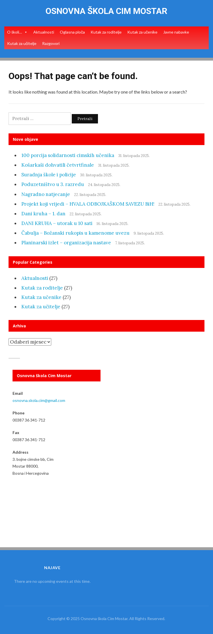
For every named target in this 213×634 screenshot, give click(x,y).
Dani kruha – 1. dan (43, 213)
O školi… (14, 32)
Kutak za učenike (142, 32)
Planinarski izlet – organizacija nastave (66, 242)
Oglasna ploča (72, 32)
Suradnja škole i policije (48, 175)
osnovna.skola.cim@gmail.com (39, 400)
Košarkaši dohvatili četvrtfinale (57, 165)
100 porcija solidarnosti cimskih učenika (67, 155)
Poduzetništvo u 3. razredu (52, 184)
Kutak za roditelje (106, 32)
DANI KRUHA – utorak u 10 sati (57, 223)
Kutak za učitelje (21, 43)
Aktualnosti (43, 32)
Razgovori (51, 43)
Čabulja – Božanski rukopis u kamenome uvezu (75, 233)
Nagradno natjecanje (45, 194)
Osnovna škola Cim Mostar (106, 11)
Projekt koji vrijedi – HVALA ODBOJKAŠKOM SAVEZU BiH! (87, 204)
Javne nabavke (176, 32)
